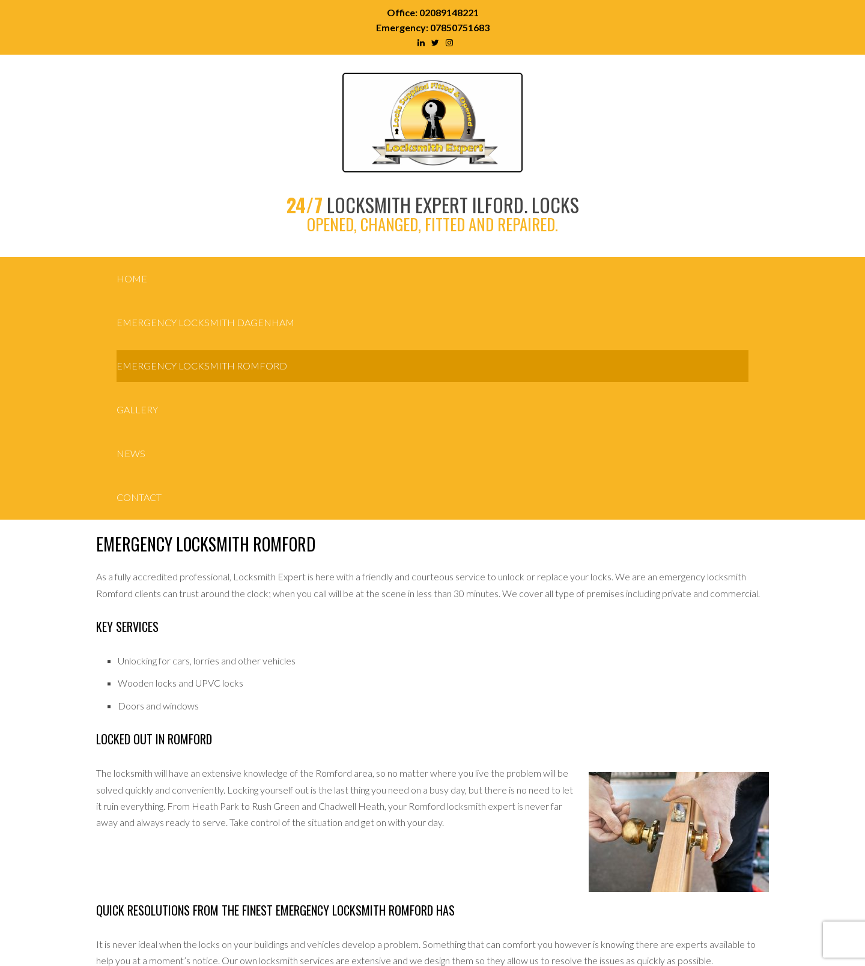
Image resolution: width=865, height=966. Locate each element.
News (131, 453)
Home (132, 278)
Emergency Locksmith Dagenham (205, 322)
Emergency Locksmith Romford (202, 365)
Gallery (137, 409)
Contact (139, 497)
